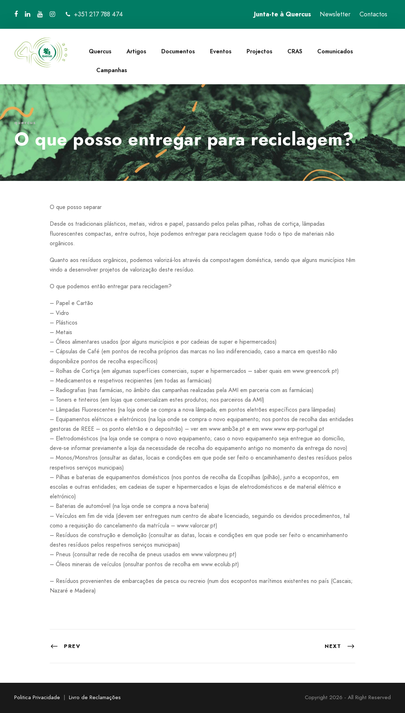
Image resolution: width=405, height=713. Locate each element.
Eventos (221, 51)
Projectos (259, 51)
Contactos (373, 14)
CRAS (294, 51)
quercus (25, 122)
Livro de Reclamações (95, 697)
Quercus (100, 51)
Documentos (178, 51)
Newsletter (335, 14)
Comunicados (335, 51)
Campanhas (111, 70)
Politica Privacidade (37, 697)
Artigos (136, 51)
